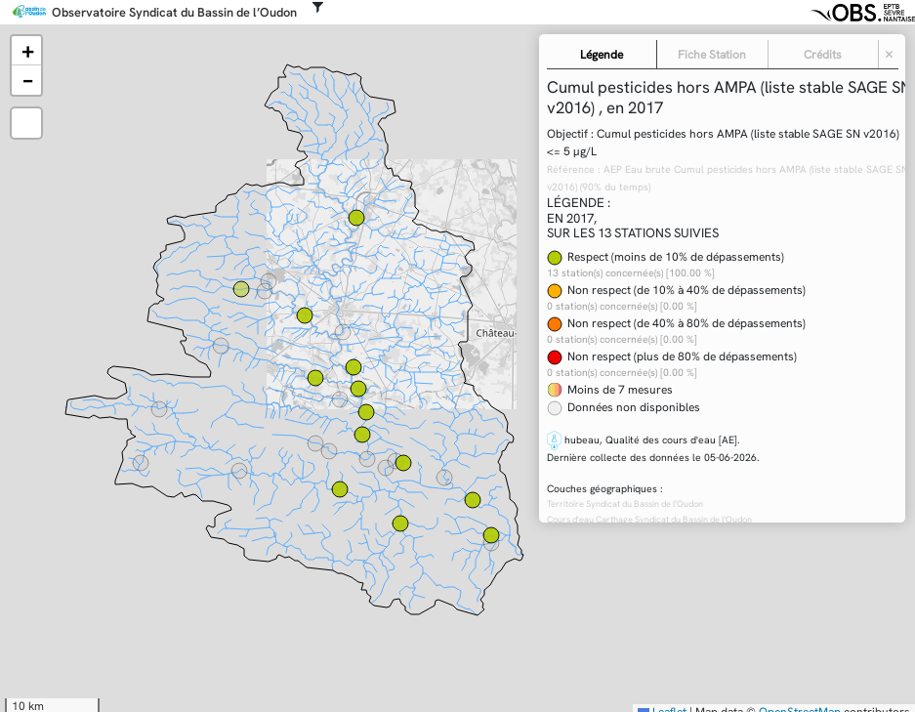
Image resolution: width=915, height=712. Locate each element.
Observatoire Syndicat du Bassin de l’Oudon (174, 13)
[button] (26, 50)
